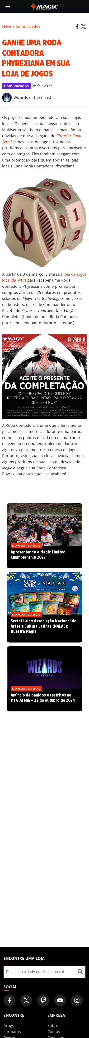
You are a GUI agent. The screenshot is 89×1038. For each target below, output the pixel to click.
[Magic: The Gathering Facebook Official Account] (9, 1000)
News (7, 26)
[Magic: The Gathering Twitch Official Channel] (43, 1000)
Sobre (52, 1025)
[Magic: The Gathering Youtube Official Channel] (60, 1000)
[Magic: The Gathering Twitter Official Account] (26, 1000)
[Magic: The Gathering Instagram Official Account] (77, 1000)
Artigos (10, 1025)
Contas (53, 1031)
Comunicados (28, 26)
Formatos (12, 1031)
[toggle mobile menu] (8, 6)
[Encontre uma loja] (80, 972)
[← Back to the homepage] (44, 6)
